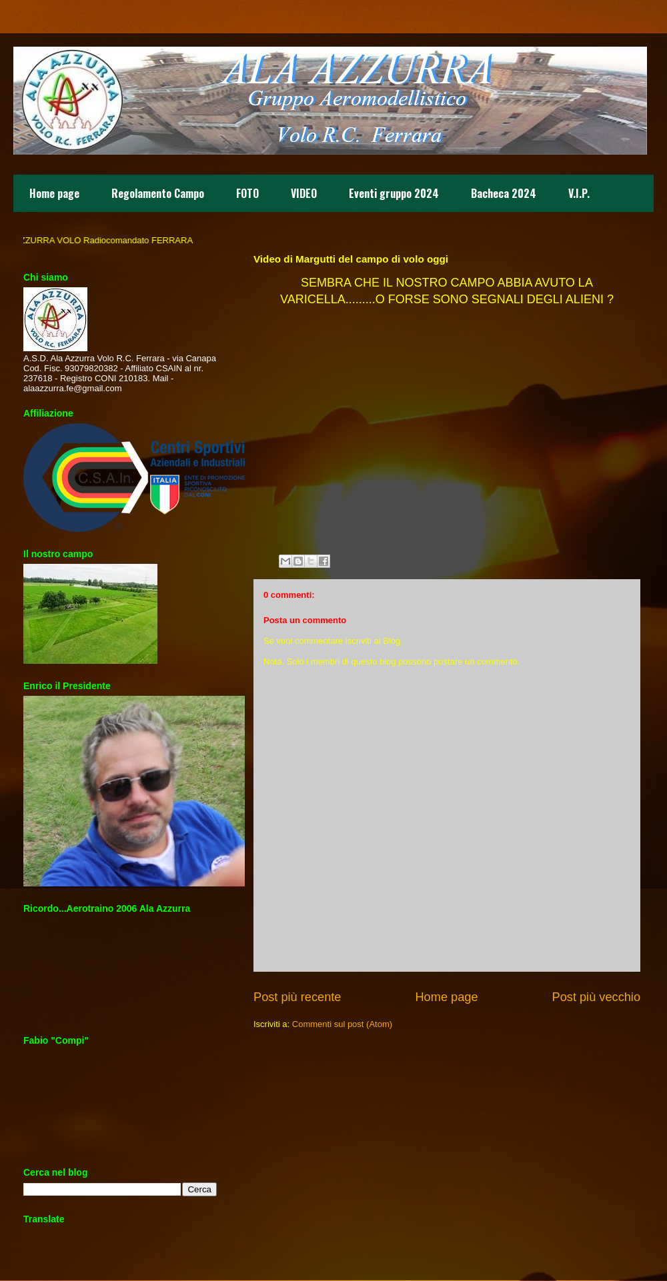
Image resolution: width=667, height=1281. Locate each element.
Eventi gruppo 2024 (394, 193)
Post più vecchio (596, 997)
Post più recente (297, 997)
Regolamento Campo (157, 193)
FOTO (247, 193)
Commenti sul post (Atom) (342, 1024)
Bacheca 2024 (503, 193)
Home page (54, 193)
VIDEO (304, 193)
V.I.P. (579, 193)
